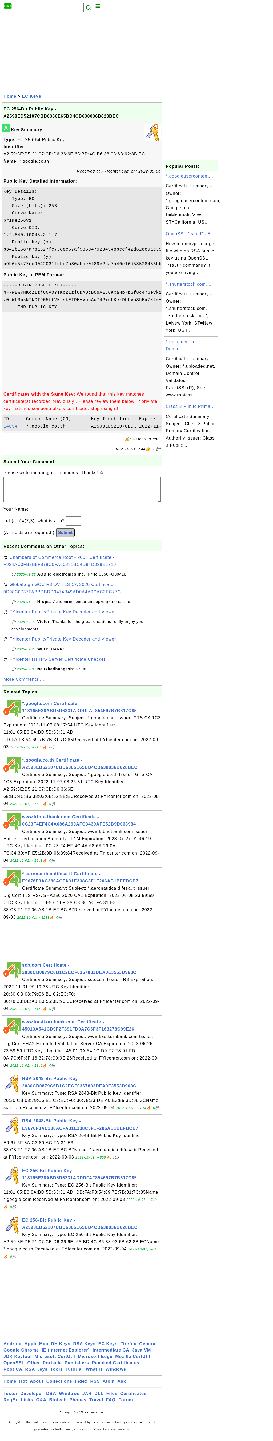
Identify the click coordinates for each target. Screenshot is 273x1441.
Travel (96, 1405)
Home (9, 96)
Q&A (41, 1405)
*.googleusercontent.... (190, 176)
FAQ (111, 1405)
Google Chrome (21, 1355)
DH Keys (60, 1349)
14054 (13, 426)
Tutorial (74, 1374)
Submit (65, 538)
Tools (56, 1374)
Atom (109, 1386)
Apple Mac (36, 1349)
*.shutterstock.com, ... (189, 284)
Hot (23, 1386)
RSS (95, 1386)
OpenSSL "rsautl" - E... (190, 234)
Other (33, 1368)
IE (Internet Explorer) (66, 1355)
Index (81, 1386)
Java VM (141, 1355)
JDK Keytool (17, 1362)
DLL (98, 1399)
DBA (51, 1399)
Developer (31, 1399)
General (148, 1349)
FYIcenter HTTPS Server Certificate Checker (58, 664)
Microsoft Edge (95, 1362)
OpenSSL (14, 1368)
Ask (121, 1386)
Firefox (128, 1349)
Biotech (58, 1405)
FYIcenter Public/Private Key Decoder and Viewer (63, 617)
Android (12, 1349)
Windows (116, 1374)
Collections (59, 1386)
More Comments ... (23, 684)
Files (111, 1399)
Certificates (133, 1399)
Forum (125, 1405)
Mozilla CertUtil (132, 1362)
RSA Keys (36, 1374)
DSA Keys (84, 1349)
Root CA (12, 1374)
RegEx (10, 1405)
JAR (87, 1399)
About (36, 1386)
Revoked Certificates (115, 1368)
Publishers (77, 1368)
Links (27, 1405)
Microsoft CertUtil (55, 1362)
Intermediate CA (111, 1355)
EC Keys (31, 96)
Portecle (52, 1368)
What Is (94, 1374)
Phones (78, 1405)
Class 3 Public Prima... (190, 406)
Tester (10, 1399)
